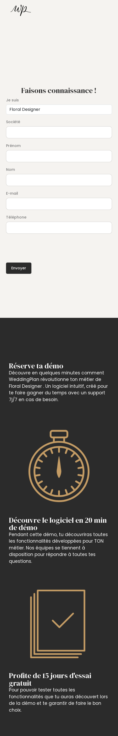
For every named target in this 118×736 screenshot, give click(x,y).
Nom (10, 169)
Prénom (13, 145)
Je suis (12, 100)
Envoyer (18, 268)
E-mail (12, 193)
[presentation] (46, 246)
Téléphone (16, 217)
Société (13, 121)
